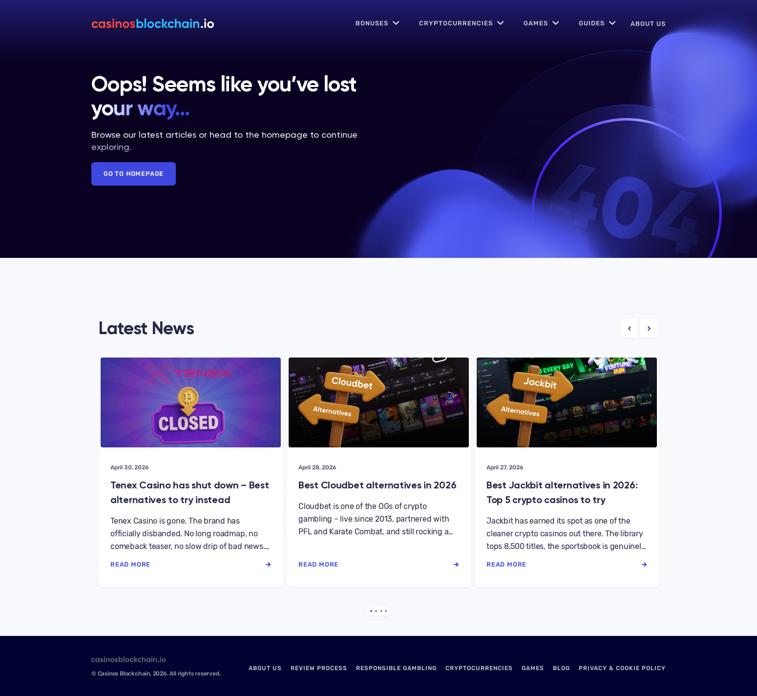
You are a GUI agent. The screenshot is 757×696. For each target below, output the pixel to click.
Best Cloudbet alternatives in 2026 (377, 485)
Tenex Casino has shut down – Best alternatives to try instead (189, 492)
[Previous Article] (629, 328)
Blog (561, 668)
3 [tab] (381, 611)
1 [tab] (371, 611)
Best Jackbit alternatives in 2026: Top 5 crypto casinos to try (561, 492)
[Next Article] (648, 328)
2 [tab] (376, 611)
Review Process (319, 668)
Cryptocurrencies (456, 23)
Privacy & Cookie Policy (622, 668)
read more (190, 564)
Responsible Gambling (396, 668)
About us (648, 23)
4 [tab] (386, 611)
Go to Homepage (134, 173)
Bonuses (372, 23)
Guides (592, 23)
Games (536, 23)
